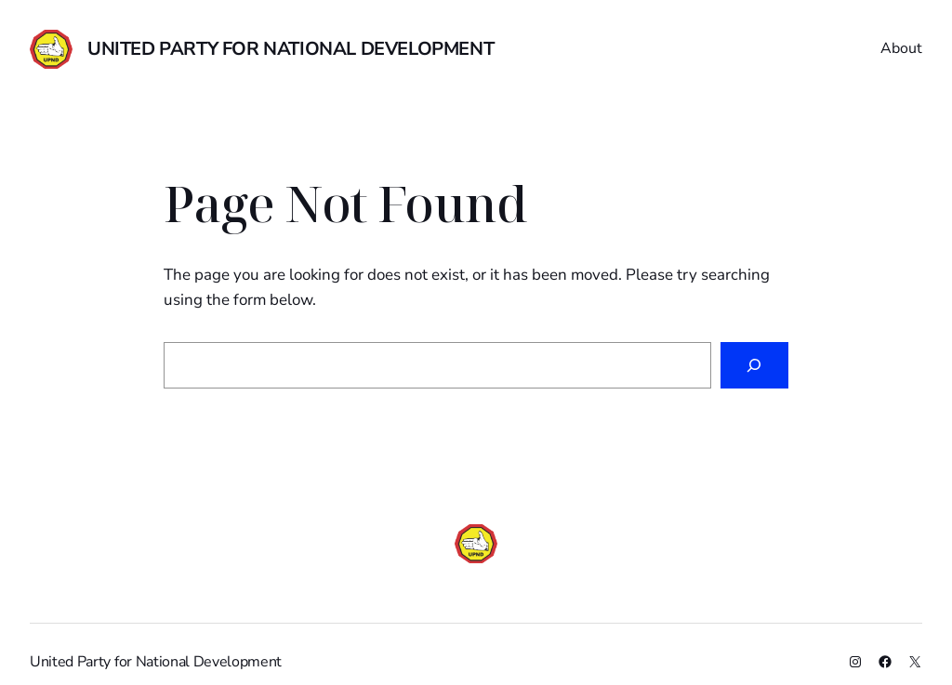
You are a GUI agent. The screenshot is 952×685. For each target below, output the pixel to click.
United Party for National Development (290, 48)
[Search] (754, 365)
